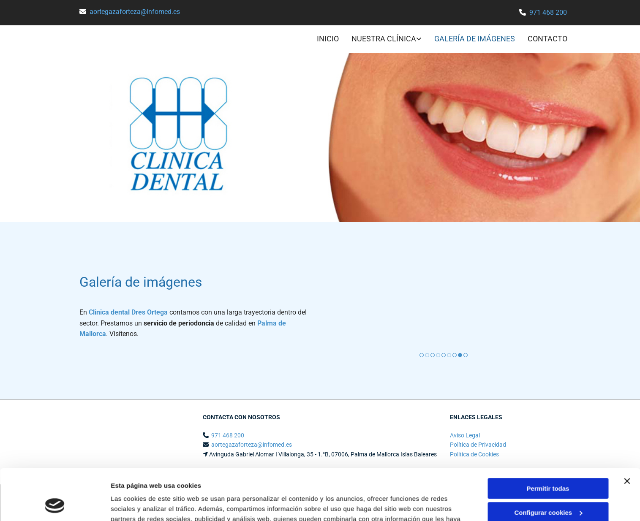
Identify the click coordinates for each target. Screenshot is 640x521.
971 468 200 (548, 12)
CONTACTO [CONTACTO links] (547, 38)
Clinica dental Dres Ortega (128, 312)
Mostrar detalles (135, 504)
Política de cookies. (409, 481)
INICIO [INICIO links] (328, 38)
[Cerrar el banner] (627, 433)
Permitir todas (548, 440)
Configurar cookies (548, 464)
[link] (380, 39)
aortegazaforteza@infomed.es (135, 12)
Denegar (548, 488)
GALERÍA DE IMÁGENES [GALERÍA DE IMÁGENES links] (474, 38)
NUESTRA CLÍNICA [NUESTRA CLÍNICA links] (383, 38)
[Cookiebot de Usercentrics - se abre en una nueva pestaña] (55, 504)
